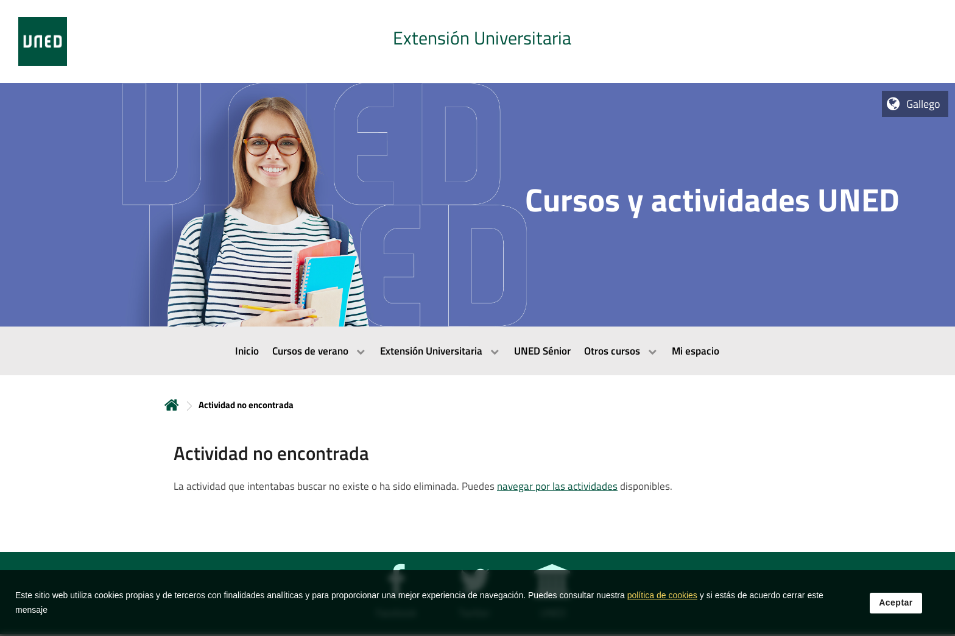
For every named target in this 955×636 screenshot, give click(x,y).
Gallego (923, 104)
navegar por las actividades (557, 486)
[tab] (477, 41)
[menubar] (477, 351)
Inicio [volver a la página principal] (172, 405)
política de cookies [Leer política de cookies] (662, 600)
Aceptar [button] (896, 607)
